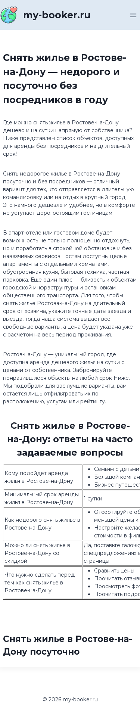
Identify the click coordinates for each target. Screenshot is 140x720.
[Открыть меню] (133, 15)
